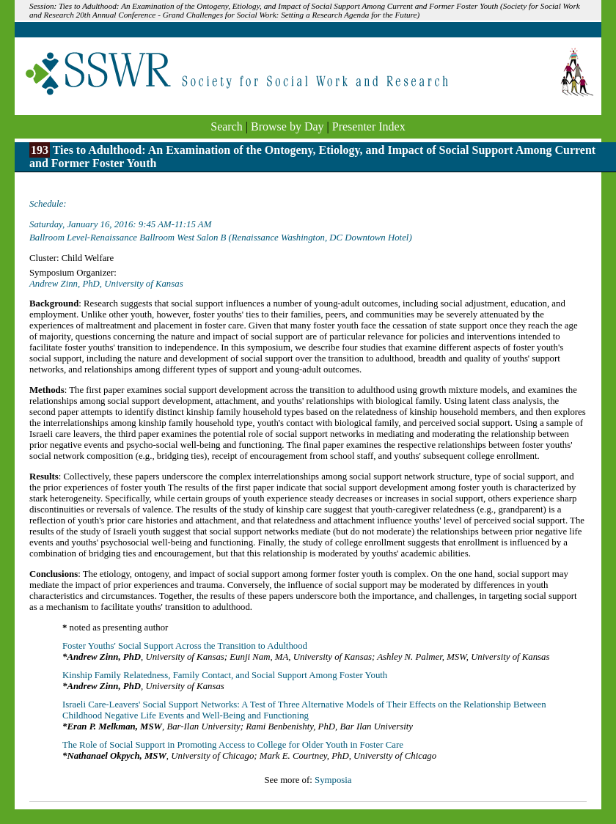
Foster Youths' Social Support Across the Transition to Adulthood (184, 646)
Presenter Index (369, 126)
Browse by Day (287, 126)
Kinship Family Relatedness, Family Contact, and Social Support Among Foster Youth (224, 675)
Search (226, 126)
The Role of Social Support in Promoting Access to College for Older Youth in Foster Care (232, 745)
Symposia (333, 780)
